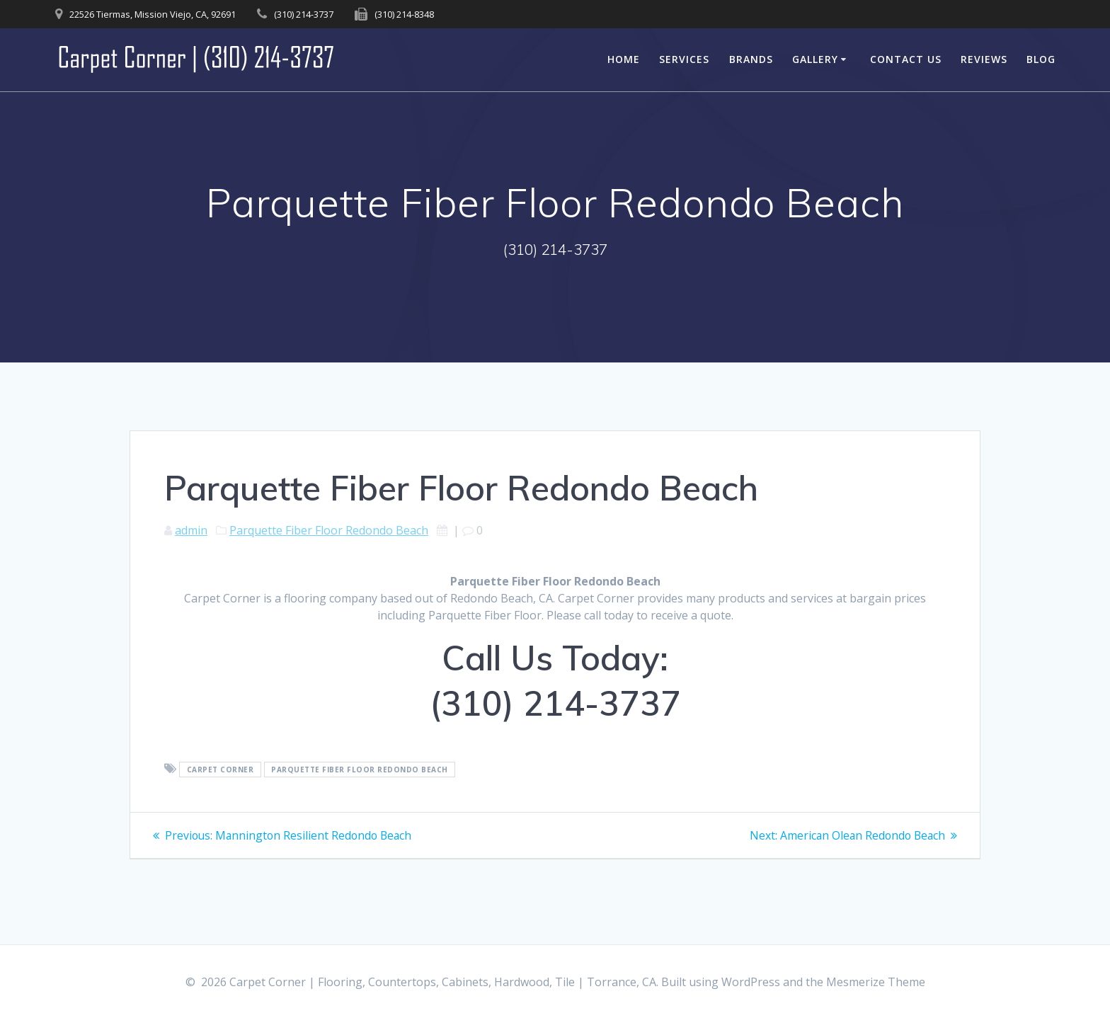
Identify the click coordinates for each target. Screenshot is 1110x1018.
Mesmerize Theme (875, 982)
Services (684, 59)
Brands (751, 59)
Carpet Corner (220, 769)
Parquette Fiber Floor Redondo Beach (328, 530)
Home (623, 59)
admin (191, 530)
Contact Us (906, 59)
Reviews (984, 59)
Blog (1040, 59)
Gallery (815, 59)
